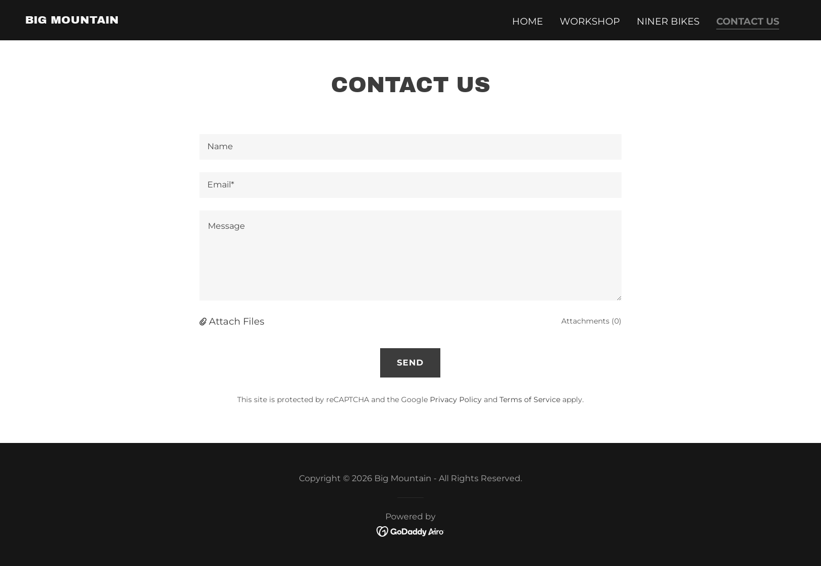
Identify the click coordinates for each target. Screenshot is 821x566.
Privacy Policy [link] (456, 399)
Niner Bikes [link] (668, 21)
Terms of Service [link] (530, 399)
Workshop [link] (590, 21)
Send (410, 363)
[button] (204, 321)
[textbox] (410, 147)
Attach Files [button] (236, 321)
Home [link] (527, 21)
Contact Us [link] (747, 21)
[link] (72, 20)
